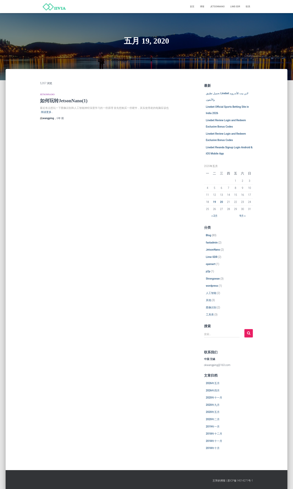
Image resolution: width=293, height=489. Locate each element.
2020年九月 (213, 404)
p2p (208, 271)
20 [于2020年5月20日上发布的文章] (221, 201)
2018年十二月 (214, 433)
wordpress (212, 285)
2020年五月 (213, 411)
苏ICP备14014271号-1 (240, 480)
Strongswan (213, 278)
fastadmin (212, 242)
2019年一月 (213, 426)
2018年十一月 (214, 440)
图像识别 (211, 307)
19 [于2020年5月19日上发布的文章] (214, 201)
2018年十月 (213, 448)
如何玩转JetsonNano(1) (63, 100)
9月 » (243, 215)
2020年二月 (213, 419)
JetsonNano (217, 6)
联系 (248, 6)
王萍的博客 (219, 480)
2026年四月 (213, 390)
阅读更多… (47, 112)
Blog (208, 235)
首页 (192, 6)
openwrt (210, 264)
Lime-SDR (235, 6)
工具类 (210, 314)
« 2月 (215, 215)
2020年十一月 (214, 397)
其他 (208, 300)
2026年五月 (213, 383)
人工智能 (211, 293)
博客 (202, 6)
